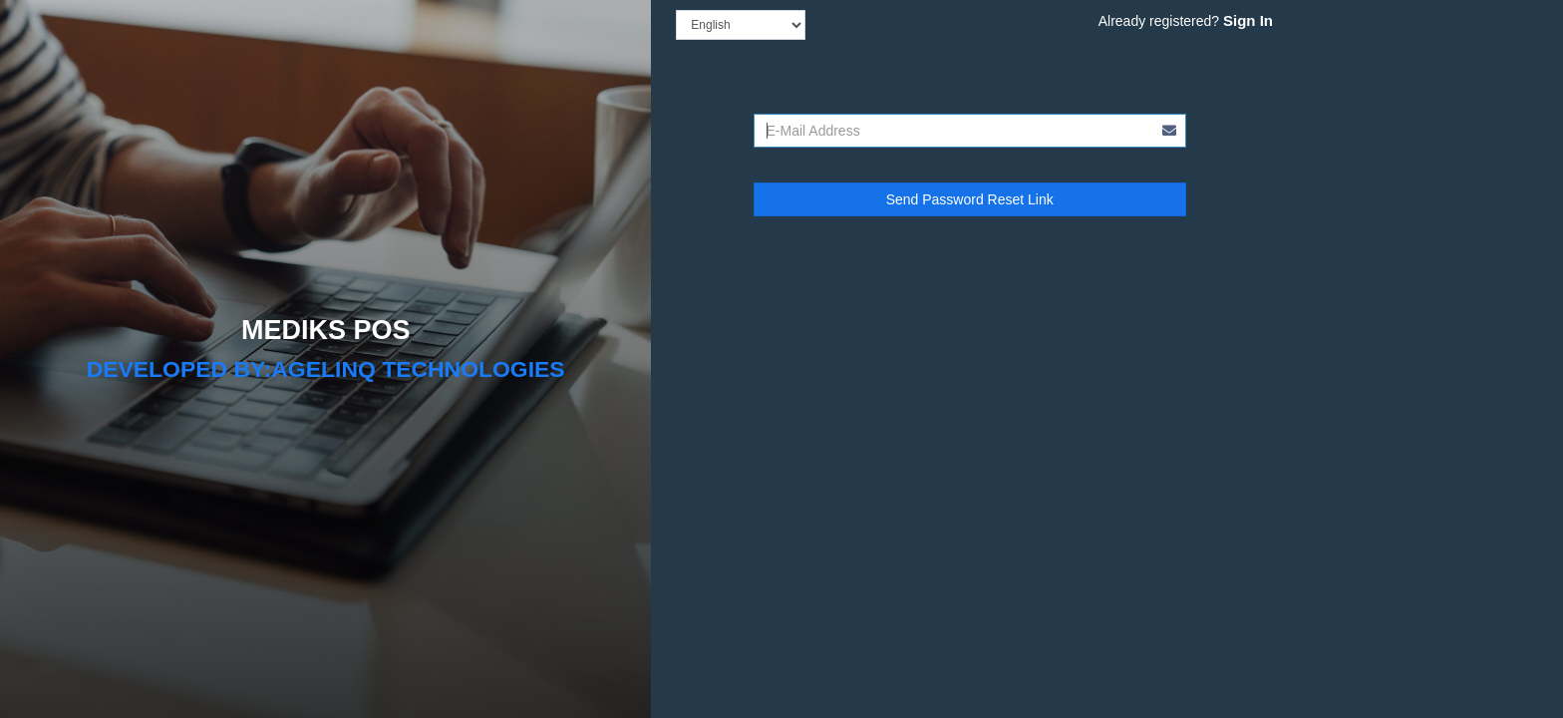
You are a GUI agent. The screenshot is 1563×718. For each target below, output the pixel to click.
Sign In (1248, 20)
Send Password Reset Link (970, 199)
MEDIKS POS (326, 330)
